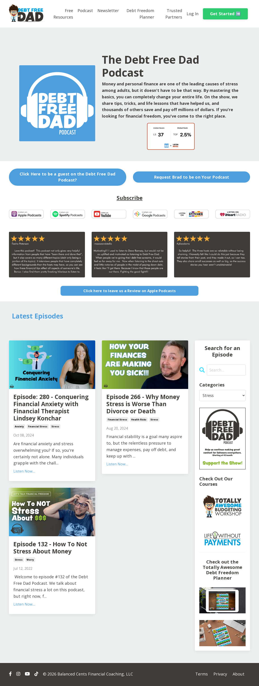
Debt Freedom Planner (140, 13)
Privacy (220, 675)
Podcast (85, 10)
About (238, 675)
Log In (192, 13)
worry (30, 582)
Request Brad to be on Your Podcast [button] (191, 176)
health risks (138, 422)
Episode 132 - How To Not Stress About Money (48, 565)
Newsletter (108, 10)
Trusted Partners (173, 13)
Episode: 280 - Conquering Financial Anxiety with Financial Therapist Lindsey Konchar (50, 414)
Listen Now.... (24, 483)
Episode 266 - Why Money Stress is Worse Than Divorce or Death (143, 406)
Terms (201, 675)
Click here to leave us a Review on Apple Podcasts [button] (129, 290)
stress (55, 439)
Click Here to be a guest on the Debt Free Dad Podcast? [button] (67, 177)
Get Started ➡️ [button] (225, 13)
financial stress (37, 439)
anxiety (19, 439)
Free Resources (63, 13)
